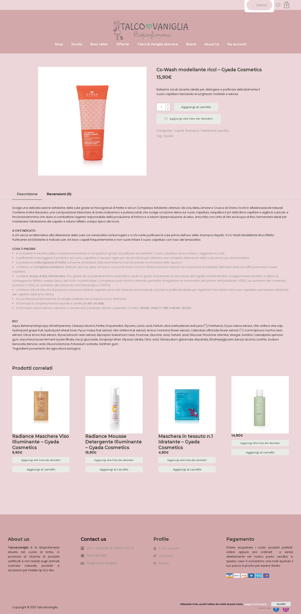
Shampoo (192, 131)
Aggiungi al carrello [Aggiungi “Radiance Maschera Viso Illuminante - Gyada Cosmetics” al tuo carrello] (41, 469)
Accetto (281, 604)
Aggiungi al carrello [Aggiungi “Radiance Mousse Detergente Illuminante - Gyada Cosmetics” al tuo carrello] (114, 469)
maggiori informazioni (255, 604)
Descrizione (27, 194)
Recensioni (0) (59, 194)
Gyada (168, 136)
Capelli (179, 131)
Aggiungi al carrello (196, 107)
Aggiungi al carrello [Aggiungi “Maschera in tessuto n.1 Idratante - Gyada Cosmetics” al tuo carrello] (187, 469)
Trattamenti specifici (214, 131)
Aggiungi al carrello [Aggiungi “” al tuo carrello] (260, 452)
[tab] (27, 195)
